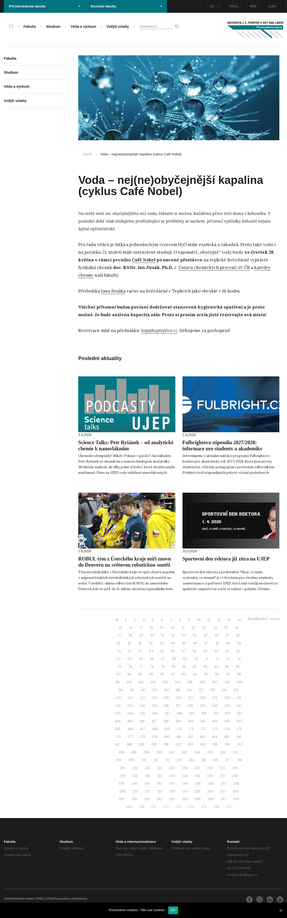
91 (162, 674)
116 (189, 690)
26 (237, 628)
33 (184, 635)
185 (226, 737)
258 (235, 791)
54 (151, 651)
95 (206, 674)
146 (155, 713)
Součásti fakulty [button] (126, 6)
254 (185, 791)
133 (130, 706)
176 (118, 737)
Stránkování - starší (263, 619)
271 (153, 807)
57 (184, 651)
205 (210, 752)
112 (143, 690)
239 (121, 783)
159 (178, 721)
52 (130, 651)
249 (122, 791)
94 (195, 674)
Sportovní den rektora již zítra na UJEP (226, 559)
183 (202, 737)
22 (193, 628)
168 (155, 729)
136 (166, 706)
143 (117, 713)
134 (142, 706)
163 (227, 721)
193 (190, 744)
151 (216, 713)
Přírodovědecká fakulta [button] (45, 6)
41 (140, 643)
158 (166, 721)
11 (208, 620)
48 (217, 643)
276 (216, 807)
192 (178, 744)
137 (178, 706)
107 (214, 682)
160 (190, 721)
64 (130, 659)
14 (239, 620)
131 (239, 698)
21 (183, 628)
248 (236, 783)
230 (135, 776)
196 (227, 744)
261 (146, 799)
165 (118, 729)
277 (229, 807)
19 (161, 628)
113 (155, 690)
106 (202, 682)
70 (196, 659)
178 (142, 737)
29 (141, 635)
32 (173, 635)
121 (118, 698)
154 (118, 721)
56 (173, 651)
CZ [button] (214, 6)
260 (134, 799)
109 (239, 682)
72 (217, 659)
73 (228, 659)
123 (142, 698)
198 (121, 752)
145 (142, 713)
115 (178, 690)
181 (179, 737)
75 (119, 667)
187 (117, 744)
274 (191, 807)
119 (224, 690)
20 (172, 628)
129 (214, 698)
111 (132, 690)
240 (134, 783)
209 (131, 760)
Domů (87, 154)
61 (227, 651)
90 (151, 674)
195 (215, 744)
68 (174, 659)
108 (227, 682)
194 (202, 744)
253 (172, 791)
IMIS (253, 6)
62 (238, 651)
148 (179, 713)
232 (159, 776)
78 (152, 667)
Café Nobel (143, 260)
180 (166, 737)
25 (226, 628)
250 (135, 791)
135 (154, 706)
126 (178, 698)
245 (198, 783)
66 (152, 659)
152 (227, 713)
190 (154, 744)
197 (239, 744)
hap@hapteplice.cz (159, 330)
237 (222, 776)
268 (236, 799)
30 (152, 635)
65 (141, 659)
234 (185, 776)
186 (238, 737)
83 (205, 667)
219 (122, 768)
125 (166, 698)
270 (141, 807)
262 (159, 799)
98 (239, 674)
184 (214, 737)
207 (236, 752)
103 (165, 682)
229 (122, 776)
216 (215, 760)
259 (121, 799)
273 (178, 807)
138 (190, 706)
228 (235, 768)
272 (166, 807)
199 (133, 752)
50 (239, 643)
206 (223, 752)
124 (154, 698)
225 (197, 768)
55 (162, 651)
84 (216, 667)
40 (129, 643)
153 (239, 713)
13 (228, 620)
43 (162, 643)
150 (204, 713)
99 (117, 682)
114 (166, 690)
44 (173, 643)
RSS (40, 898)
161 (203, 721)
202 (171, 752)
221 (147, 768)
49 (228, 643)
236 (210, 776)
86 (238, 667)
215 (203, 760)
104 (177, 682)
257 (223, 791)
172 (203, 729)
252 (160, 791)
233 (172, 776)
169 (167, 729)
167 (142, 729)
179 (154, 737)
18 (151, 628)
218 (239, 760)
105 (190, 682)
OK (173, 910)
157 (154, 721)
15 (120, 628)
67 (163, 659)
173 (215, 729)
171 (191, 729)
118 (213, 690)
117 (201, 690)
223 (172, 768)
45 (184, 643)
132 (118, 706)
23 (204, 628)
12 (218, 620)
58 (194, 651)
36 (216, 635)
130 (227, 698)
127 (190, 698)
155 (130, 721)
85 (227, 667)
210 (143, 760)
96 (217, 674)
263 (172, 799)
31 (162, 635)
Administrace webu (19, 898)
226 (210, 768)
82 (195, 667)
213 (179, 760)
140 (215, 706)
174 (227, 729)
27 (119, 635)
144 (130, 713)
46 (195, 643)
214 (191, 760)
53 (140, 651)
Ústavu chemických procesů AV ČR (214, 267)
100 (129, 682)
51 (119, 651)
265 (198, 799)
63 (119, 659)
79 (163, 667)
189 (141, 744)
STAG (233, 6)
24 (215, 628)
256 (210, 791)
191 (166, 744)
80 (174, 667)
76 (130, 667)
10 (198, 620)
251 (147, 791)
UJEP (272, 6)
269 (129, 807)
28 (130, 635)
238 (235, 776)
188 (129, 744)
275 (203, 807)
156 (142, 721)
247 (223, 783)
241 (146, 783)
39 (118, 643)
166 (130, 729)
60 (216, 651)
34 (195, 635)
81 (184, 667)
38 (238, 635)
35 (205, 635)
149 (191, 713)
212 (167, 760)
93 (184, 674)
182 (190, 737)
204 (197, 752)
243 (172, 783)
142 (239, 706)
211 (155, 760)
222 (159, 768)
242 (159, 783)
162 (214, 721)
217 (227, 760)
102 (153, 682)
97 (228, 674)
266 (211, 799)
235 (197, 776)
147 (167, 713)
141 (227, 706)
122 (130, 698)
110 (121, 690)
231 (147, 776)
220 (135, 768)
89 (140, 674)
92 (173, 674)
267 (223, 799)
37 (227, 635)
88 (129, 674)
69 (185, 659)
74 (239, 659)
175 (239, 729)
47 (206, 643)
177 (130, 737)
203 (184, 752)
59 (205, 651)
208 (118, 760)
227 (222, 768)
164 (239, 721)
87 (118, 674)
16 (131, 628)
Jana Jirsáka (113, 291)
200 (146, 752)
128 (202, 698)
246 (211, 783)
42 (151, 643)
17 (141, 628)
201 (159, 752)
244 (185, 783)
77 (141, 667)
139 (202, 706)
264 (185, 799)
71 (206, 659)
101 (141, 682)
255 (197, 791)
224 (184, 768)
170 (179, 729)
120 (236, 690)
